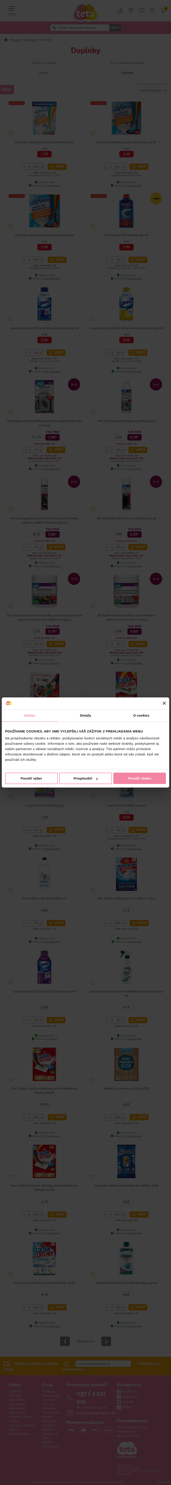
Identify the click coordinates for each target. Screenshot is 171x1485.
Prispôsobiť (85, 778)
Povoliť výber (31, 778)
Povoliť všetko (139, 778)
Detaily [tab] (85, 715)
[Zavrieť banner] (164, 703)
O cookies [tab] (141, 715)
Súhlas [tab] (29, 715)
